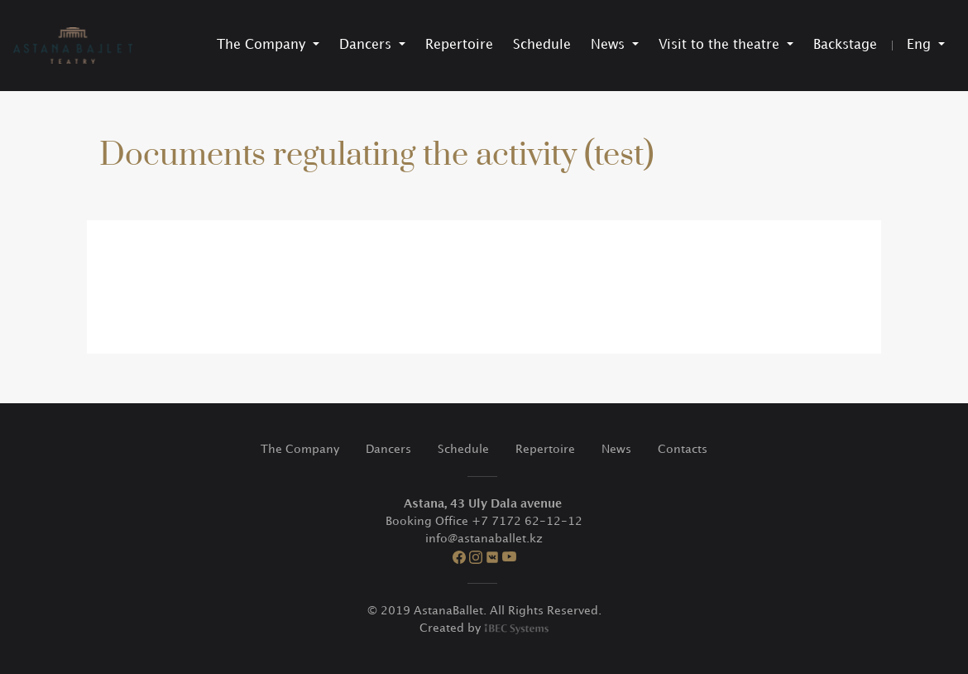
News (616, 449)
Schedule (542, 45)
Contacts (682, 449)
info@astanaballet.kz (484, 538)
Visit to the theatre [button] (721, 45)
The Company (300, 449)
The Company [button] (263, 45)
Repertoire (459, 45)
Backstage (845, 45)
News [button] (610, 45)
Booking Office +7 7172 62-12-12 (484, 521)
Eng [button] (921, 45)
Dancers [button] (367, 45)
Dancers (388, 449)
